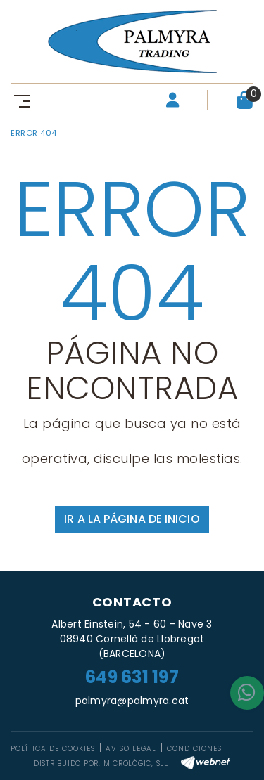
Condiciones (194, 748)
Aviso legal (131, 748)
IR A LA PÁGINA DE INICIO (131, 519)
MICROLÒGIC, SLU (136, 763)
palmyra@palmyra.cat (132, 701)
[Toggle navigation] (19, 100)
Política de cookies (53, 748)
